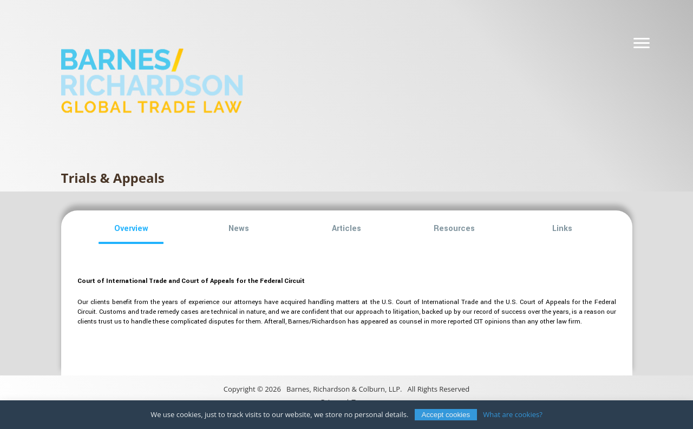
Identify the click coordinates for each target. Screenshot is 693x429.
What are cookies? (512, 414)
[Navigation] (641, 43)
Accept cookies (446, 415)
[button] (131, 228)
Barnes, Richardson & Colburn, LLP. (344, 389)
